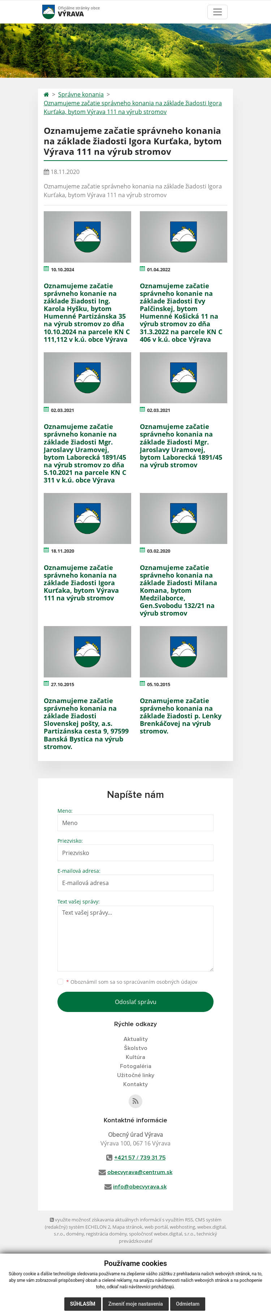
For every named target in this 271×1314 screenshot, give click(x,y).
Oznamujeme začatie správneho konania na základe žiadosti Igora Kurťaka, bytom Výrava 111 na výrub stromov (133, 107)
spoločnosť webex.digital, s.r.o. (161, 1233)
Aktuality (136, 1039)
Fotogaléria (135, 1066)
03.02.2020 (158, 551)
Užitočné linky (135, 1075)
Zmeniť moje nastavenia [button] (135, 1304)
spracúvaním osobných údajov (160, 981)
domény (75, 1233)
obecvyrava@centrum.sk (139, 1172)
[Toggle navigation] (217, 12)
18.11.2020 (62, 551)
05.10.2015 (158, 684)
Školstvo (135, 1048)
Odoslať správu (135, 1002)
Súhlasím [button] (82, 1304)
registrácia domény (106, 1233)
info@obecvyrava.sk (140, 1187)
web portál (156, 1227)
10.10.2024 (62, 269)
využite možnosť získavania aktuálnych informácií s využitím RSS (121, 1219)
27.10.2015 (62, 684)
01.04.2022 (158, 269)
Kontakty (135, 1084)
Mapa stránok (127, 1227)
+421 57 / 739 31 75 (139, 1158)
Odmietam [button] (187, 1304)
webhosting (182, 1227)
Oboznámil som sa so (131, 981)
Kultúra (135, 1057)
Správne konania (81, 94)
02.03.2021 (62, 410)
